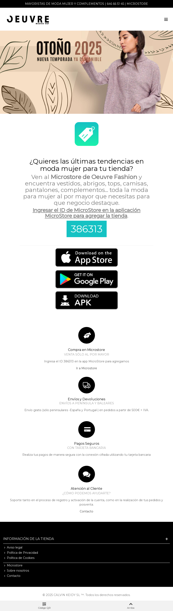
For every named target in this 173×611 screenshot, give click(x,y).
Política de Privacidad (20, 553)
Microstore (137, 4)
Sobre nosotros (16, 570)
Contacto (86, 511)
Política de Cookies (18, 558)
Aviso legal (12, 547)
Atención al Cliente (86, 489)
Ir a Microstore (86, 368)
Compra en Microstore (86, 350)
